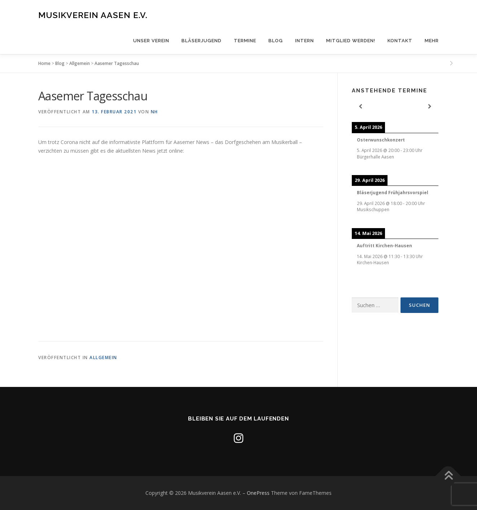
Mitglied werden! (350, 40)
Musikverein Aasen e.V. (93, 14)
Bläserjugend (201, 40)
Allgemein (79, 63)
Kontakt (400, 40)
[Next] (429, 106)
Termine (245, 40)
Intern (304, 40)
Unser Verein (151, 40)
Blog (275, 40)
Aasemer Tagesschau (117, 63)
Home (44, 63)
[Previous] (360, 106)
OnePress (258, 492)
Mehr (432, 40)
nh (154, 112)
